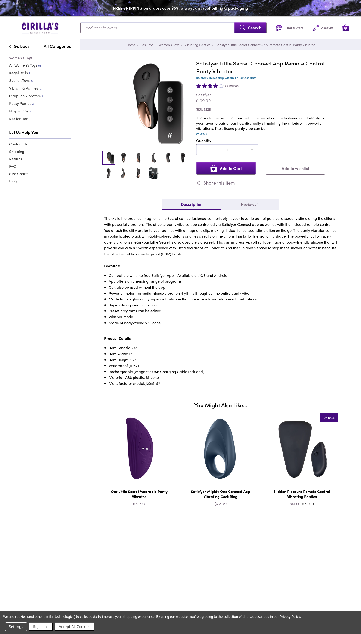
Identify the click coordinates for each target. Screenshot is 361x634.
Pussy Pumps (21, 103)
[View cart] (345, 27)
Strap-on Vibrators (26, 95)
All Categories (57, 46)
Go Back (19, 46)
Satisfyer (203, 94)
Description (191, 204)
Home (131, 44)
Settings (16, 626)
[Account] (323, 27)
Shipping (16, 151)
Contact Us (18, 144)
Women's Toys (169, 44)
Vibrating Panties (25, 88)
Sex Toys (147, 44)
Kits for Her (18, 118)
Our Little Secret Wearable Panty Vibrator (139, 494)
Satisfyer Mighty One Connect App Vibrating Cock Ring (220, 494)
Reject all (41, 626)
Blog (13, 181)
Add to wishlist (295, 168)
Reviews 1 (250, 204)
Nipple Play (20, 111)
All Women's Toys (25, 65)
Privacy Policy (290, 616)
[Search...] (173, 27)
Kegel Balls (19, 72)
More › (201, 133)
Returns (15, 158)
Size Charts (18, 173)
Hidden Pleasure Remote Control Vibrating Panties (302, 494)
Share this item (215, 182)
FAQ (12, 166)
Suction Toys (21, 80)
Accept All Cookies (74, 626)
